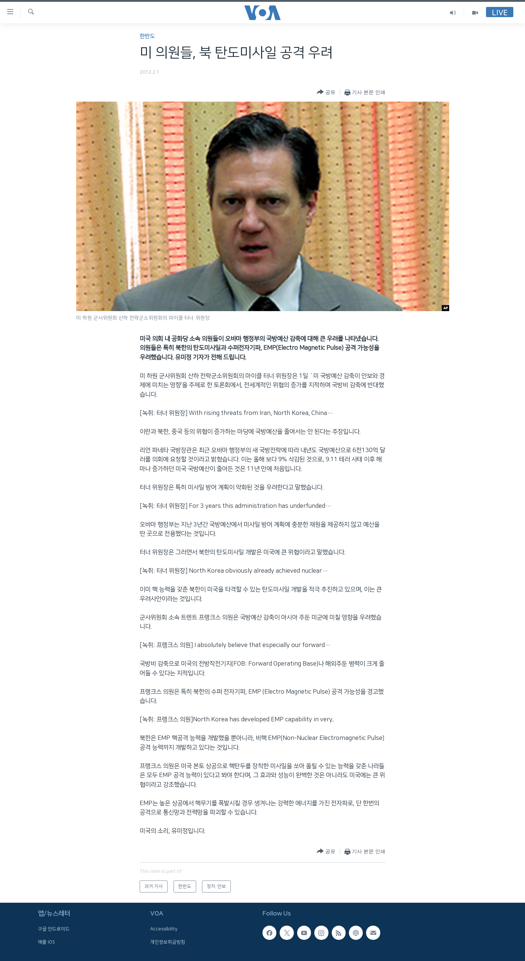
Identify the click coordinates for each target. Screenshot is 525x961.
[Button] (326, 92)
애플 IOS (46, 942)
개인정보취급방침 (167, 942)
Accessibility (164, 929)
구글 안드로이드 (54, 929)
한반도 (147, 36)
